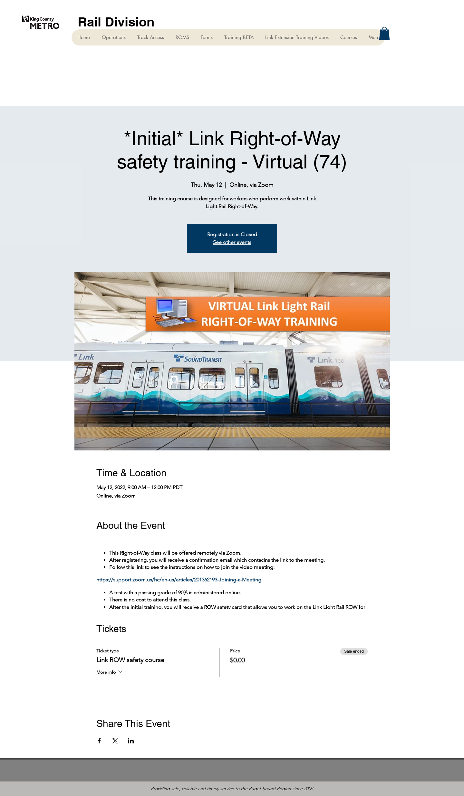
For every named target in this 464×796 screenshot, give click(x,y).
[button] (384, 33)
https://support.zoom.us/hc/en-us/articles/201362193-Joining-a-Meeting (178, 580)
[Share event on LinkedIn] (131, 740)
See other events (232, 242)
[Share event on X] (115, 740)
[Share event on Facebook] (99, 740)
